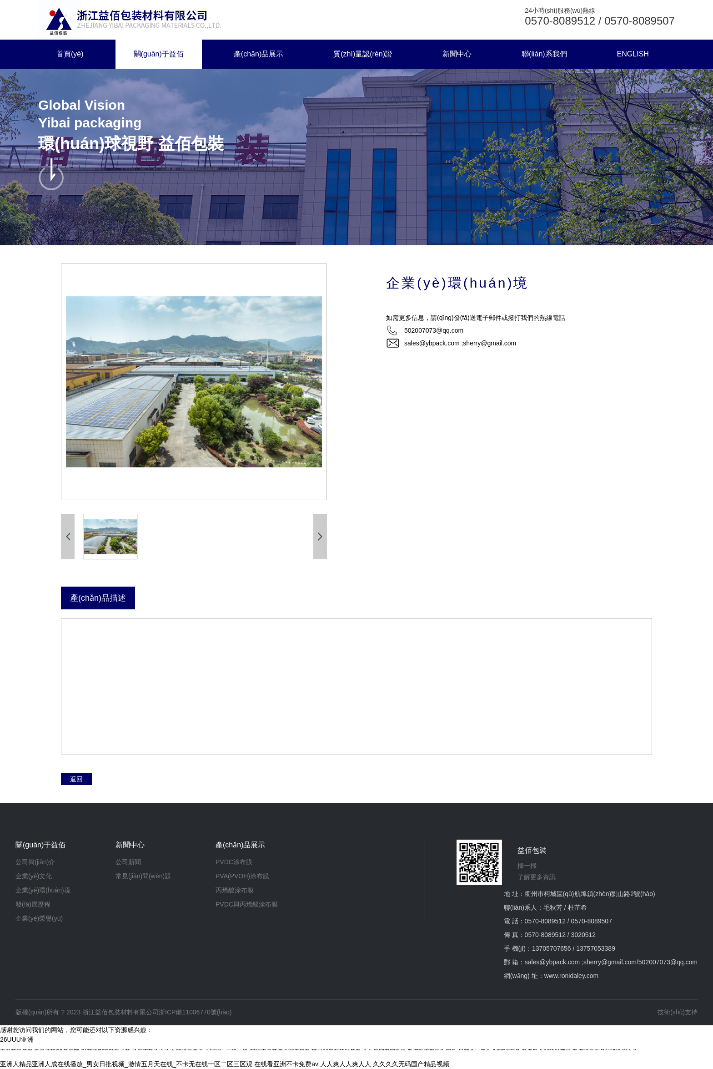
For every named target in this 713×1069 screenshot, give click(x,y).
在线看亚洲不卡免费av (286, 1064)
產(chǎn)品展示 (258, 54)
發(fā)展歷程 (32, 904)
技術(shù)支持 (678, 1012)
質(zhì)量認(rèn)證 (362, 54)
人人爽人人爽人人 (345, 1064)
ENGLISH (633, 54)
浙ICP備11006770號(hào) (195, 1012)
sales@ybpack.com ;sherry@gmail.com (460, 343)
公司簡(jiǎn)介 (35, 862)
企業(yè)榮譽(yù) (39, 918)
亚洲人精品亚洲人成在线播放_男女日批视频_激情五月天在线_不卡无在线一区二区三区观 (126, 1064)
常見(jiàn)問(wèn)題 (143, 876)
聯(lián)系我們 (544, 54)
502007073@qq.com (668, 962)
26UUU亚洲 (17, 1039)
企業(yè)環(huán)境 (42, 890)
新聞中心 (457, 54)
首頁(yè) (70, 54)
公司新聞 (128, 862)
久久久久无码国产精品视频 (411, 1064)
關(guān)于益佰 (159, 54)
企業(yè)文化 (33, 876)
